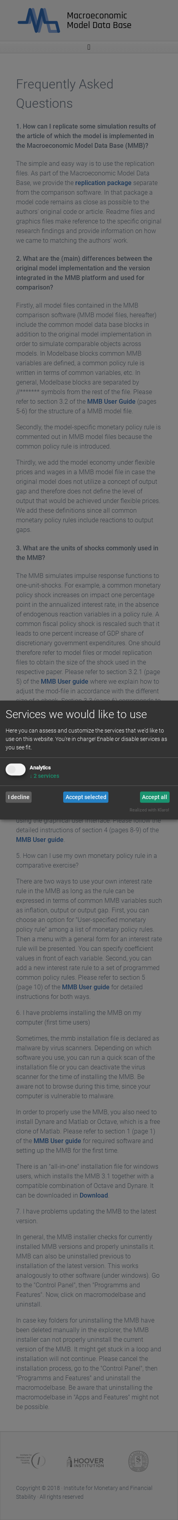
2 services (44, 776)
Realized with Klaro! (149, 810)
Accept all (154, 797)
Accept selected (86, 797)
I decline (19, 797)
